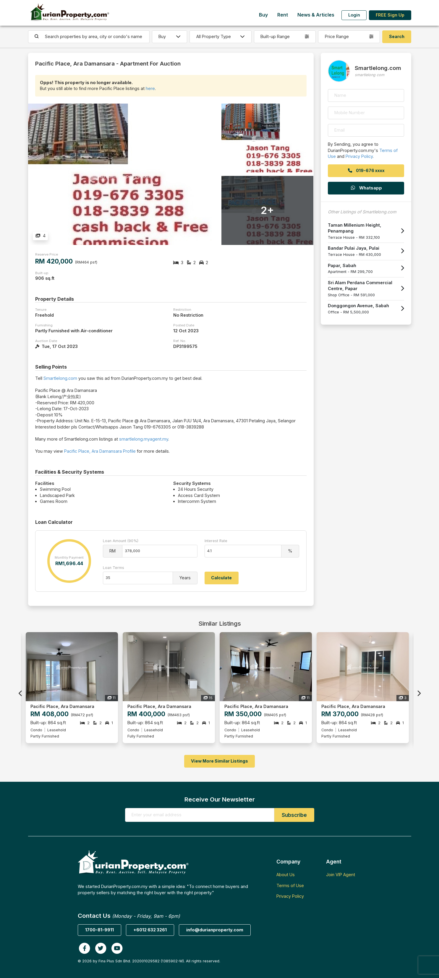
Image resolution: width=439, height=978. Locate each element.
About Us (285, 874)
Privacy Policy (359, 156)
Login (354, 14)
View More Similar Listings (219, 760)
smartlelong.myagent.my (143, 438)
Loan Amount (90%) (120, 541)
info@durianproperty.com (214, 929)
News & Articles (315, 15)
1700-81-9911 (99, 929)
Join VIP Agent (340, 874)
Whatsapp (366, 187)
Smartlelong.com (60, 378)
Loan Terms (113, 567)
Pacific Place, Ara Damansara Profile (100, 451)
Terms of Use (290, 885)
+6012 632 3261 (150, 929)
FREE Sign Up (390, 14)
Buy (263, 15)
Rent (282, 15)
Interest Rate (216, 541)
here (150, 88)
